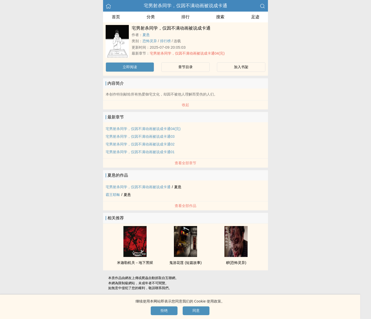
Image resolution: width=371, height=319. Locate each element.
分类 (151, 17)
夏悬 (146, 35)
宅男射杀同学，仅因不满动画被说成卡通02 (140, 144)
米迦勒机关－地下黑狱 (135, 263)
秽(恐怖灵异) (236, 263)
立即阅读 (130, 67)
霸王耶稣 (113, 195)
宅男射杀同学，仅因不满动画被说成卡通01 (140, 152)
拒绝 (164, 310)
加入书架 (241, 67)
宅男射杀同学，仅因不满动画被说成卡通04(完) (187, 53)
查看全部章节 (185, 163)
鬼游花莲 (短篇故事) (185, 263)
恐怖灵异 (149, 41)
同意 (196, 310)
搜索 (220, 17)
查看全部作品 (185, 206)
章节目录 (185, 67)
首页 (116, 17)
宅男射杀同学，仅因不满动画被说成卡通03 (140, 136)
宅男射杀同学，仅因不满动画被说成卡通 (185, 5)
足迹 (255, 17)
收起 (185, 105)
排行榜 (165, 41)
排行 (185, 17)
